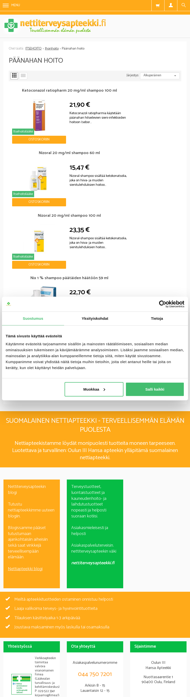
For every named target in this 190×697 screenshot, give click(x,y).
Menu (11, 5)
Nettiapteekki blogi (25, 412)
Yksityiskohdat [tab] (95, 318)
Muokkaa (94, 389)
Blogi (56, 668)
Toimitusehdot (129, 668)
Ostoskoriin (30, 129)
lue (122, 631)
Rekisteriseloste (89, 668)
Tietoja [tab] (157, 318)
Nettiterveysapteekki (20, 668)
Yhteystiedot (166, 668)
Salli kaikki (155, 389)
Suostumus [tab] (33, 318)
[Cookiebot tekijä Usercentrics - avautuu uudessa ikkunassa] (162, 304)
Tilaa (95, 622)
